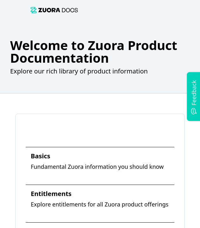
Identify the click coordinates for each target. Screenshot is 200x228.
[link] (54, 10)
